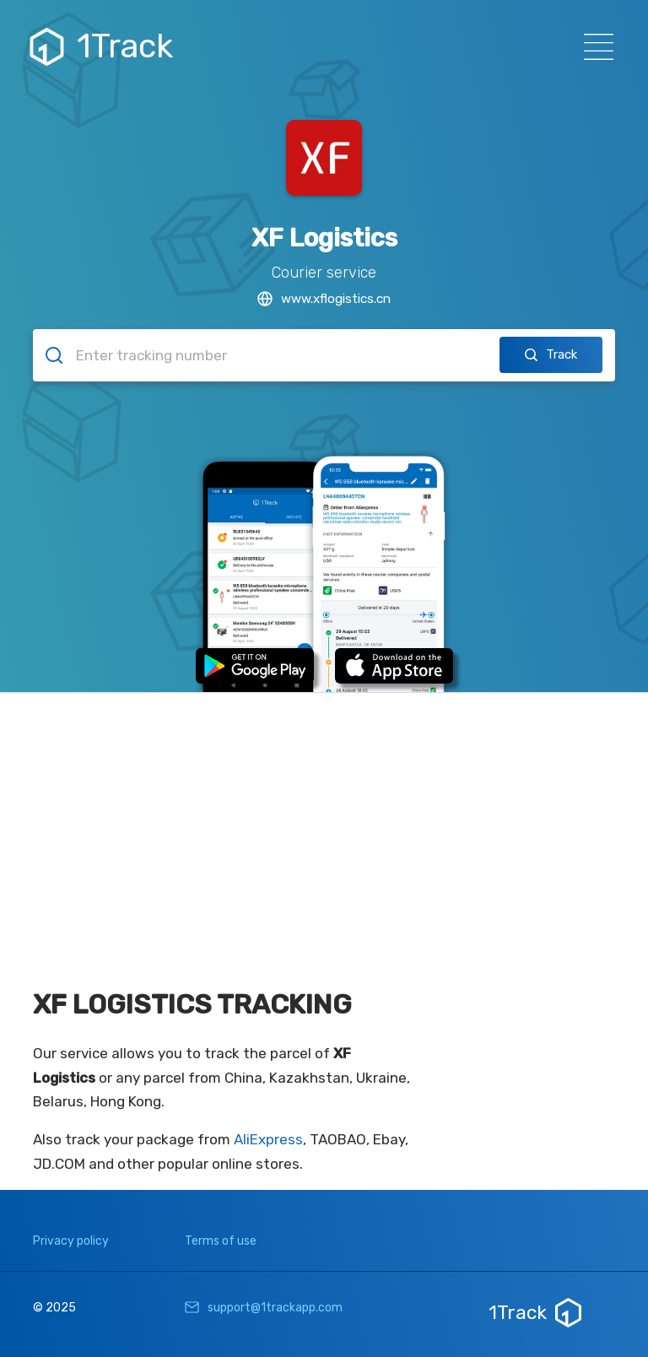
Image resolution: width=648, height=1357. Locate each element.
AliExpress (268, 1139)
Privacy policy (71, 1241)
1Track (103, 46)
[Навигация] (593, 47)
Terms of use (220, 1241)
